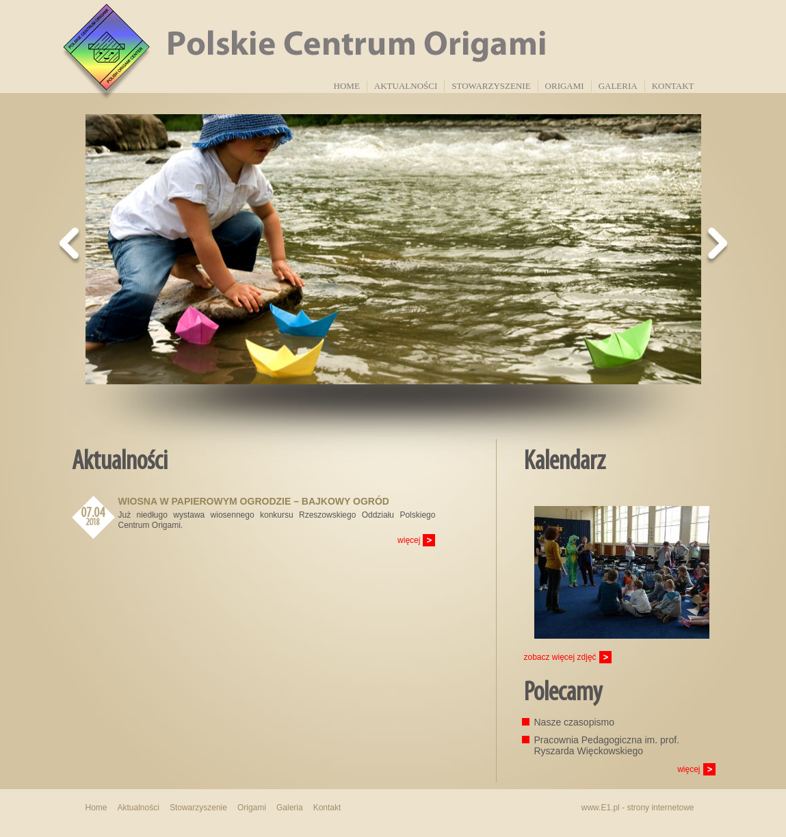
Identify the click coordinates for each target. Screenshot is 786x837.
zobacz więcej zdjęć (560, 657)
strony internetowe (660, 807)
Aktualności (405, 86)
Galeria (618, 86)
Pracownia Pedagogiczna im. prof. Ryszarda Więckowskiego (606, 745)
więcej (408, 540)
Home (347, 86)
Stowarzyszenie (490, 86)
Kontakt (673, 86)
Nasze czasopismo (574, 722)
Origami (564, 86)
